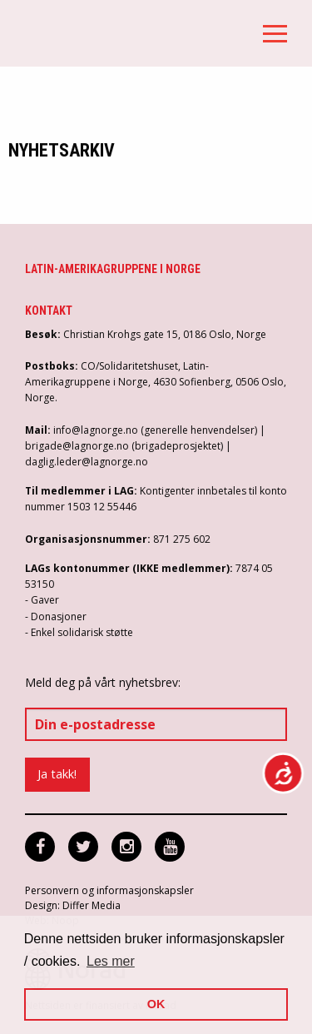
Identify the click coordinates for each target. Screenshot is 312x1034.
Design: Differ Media (73, 905)
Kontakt (48, 310)
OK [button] (156, 1004)
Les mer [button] (111, 961)
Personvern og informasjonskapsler (109, 890)
